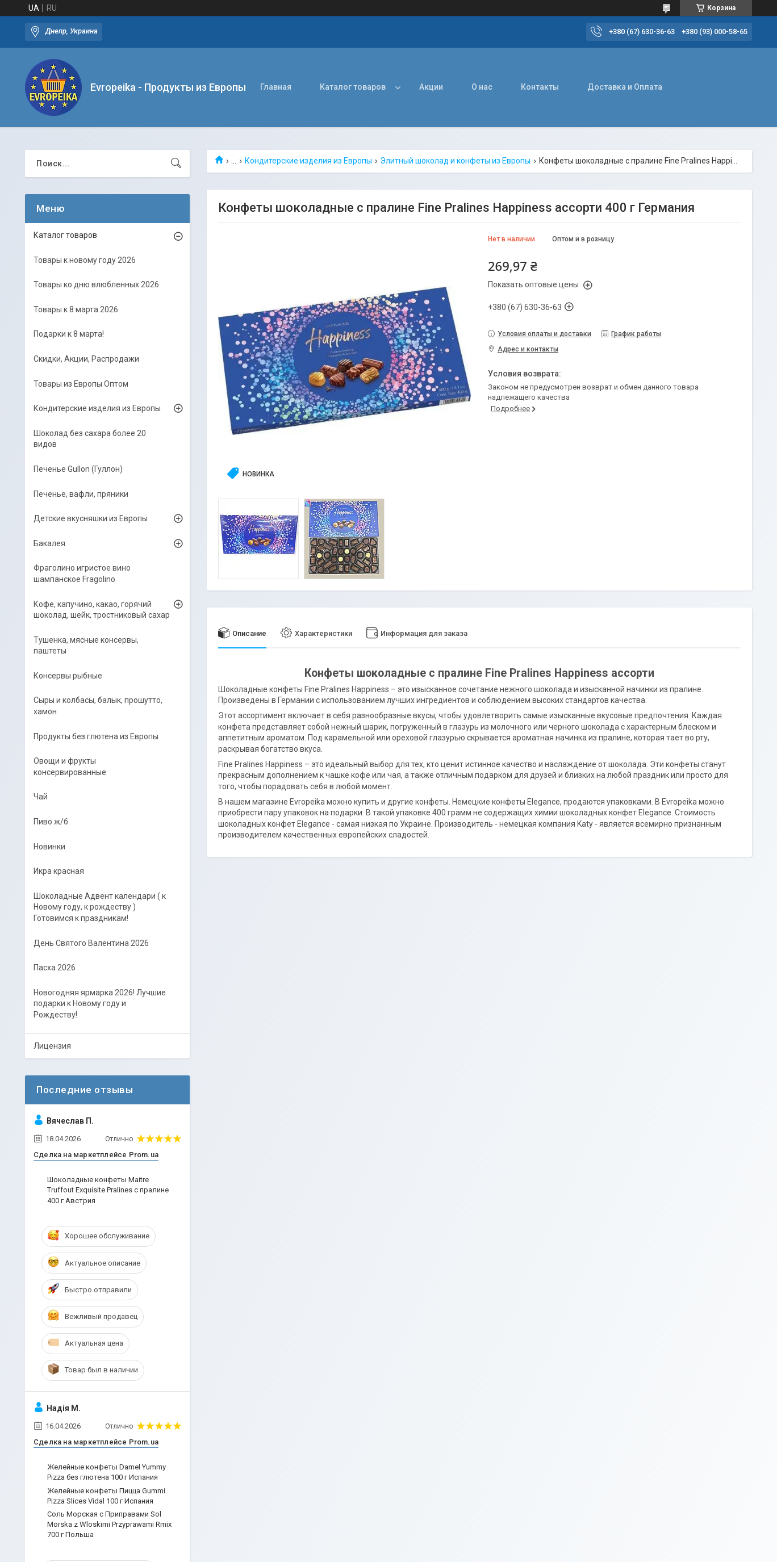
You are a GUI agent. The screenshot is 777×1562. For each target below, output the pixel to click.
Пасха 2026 (55, 967)
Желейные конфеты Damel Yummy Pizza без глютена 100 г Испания (106, 1472)
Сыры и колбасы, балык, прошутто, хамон (98, 706)
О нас (481, 86)
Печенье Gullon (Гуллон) (78, 469)
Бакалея (49, 543)
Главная (275, 86)
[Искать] (176, 163)
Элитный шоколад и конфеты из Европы (455, 160)
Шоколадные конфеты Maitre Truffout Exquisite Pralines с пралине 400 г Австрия (108, 1189)
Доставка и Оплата (624, 86)
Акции (431, 86)
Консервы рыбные (68, 675)
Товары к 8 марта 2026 (76, 309)
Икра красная (59, 871)
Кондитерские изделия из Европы (308, 160)
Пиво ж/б (51, 821)
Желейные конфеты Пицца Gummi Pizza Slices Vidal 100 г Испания (106, 1495)
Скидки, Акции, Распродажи (86, 358)
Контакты (540, 86)
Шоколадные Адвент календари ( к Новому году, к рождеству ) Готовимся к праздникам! (100, 907)
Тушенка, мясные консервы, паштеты (86, 645)
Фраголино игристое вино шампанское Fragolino (82, 573)
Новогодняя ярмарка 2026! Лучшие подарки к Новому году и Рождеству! (100, 1003)
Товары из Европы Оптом (81, 383)
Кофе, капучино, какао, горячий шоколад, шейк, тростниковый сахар (102, 610)
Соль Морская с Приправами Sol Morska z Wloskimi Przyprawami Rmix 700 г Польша (109, 1524)
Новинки (49, 846)
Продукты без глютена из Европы (96, 736)
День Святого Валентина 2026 (91, 943)
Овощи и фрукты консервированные (70, 766)
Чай (41, 796)
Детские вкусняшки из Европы (91, 518)
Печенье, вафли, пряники (81, 494)
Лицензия (52, 1045)
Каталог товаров (353, 86)
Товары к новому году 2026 (85, 260)
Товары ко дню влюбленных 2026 (96, 284)
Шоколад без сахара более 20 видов (90, 439)
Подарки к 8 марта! (69, 333)
